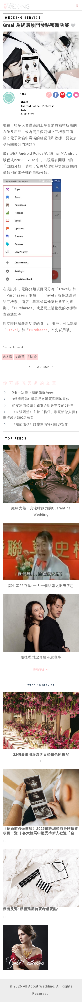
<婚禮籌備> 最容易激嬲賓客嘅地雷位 (41, 399)
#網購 (7, 357)
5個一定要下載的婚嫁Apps (33, 392)
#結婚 (32, 357)
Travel (12, 330)
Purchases (38, 330)
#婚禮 (20, 357)
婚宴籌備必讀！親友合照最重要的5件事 (43, 405)
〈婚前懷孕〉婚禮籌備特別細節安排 (40, 424)
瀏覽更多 (41, 670)
